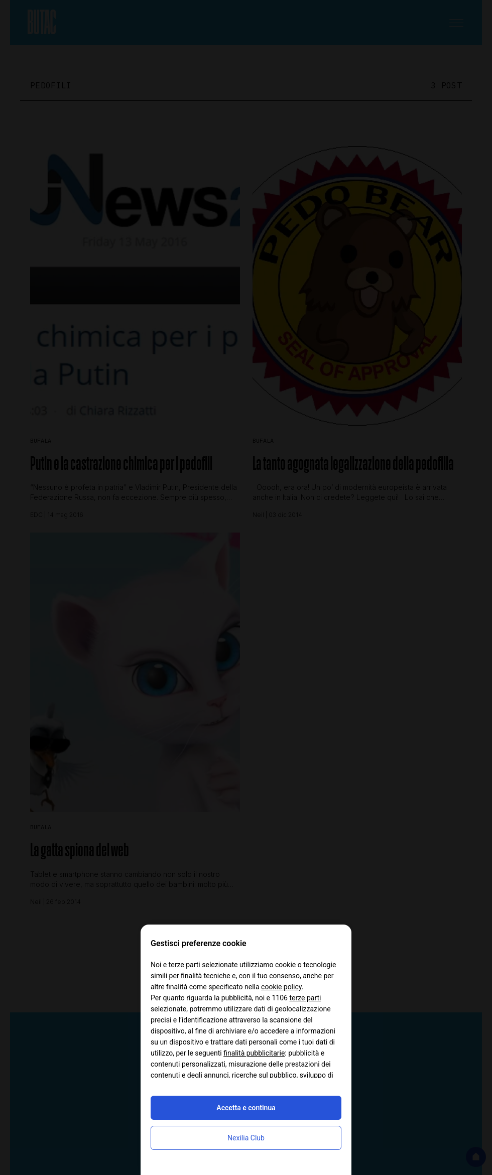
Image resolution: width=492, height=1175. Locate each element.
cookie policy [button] (281, 987)
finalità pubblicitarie (254, 1053)
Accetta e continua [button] (245, 1108)
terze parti (305, 998)
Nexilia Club (246, 1138)
